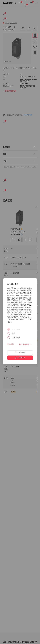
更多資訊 (10, 344)
